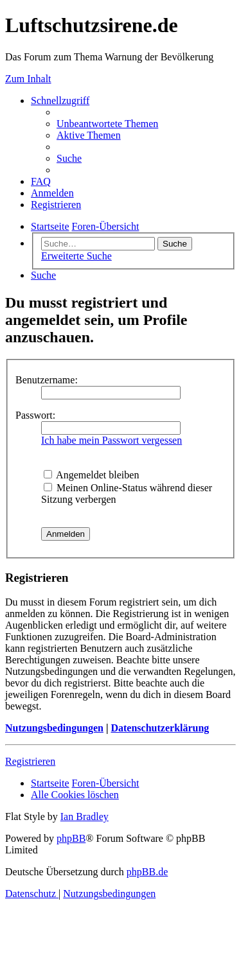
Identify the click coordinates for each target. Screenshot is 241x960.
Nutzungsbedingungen (54, 727)
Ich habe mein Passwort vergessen (111, 440)
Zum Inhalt (28, 78)
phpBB (71, 838)
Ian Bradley (84, 816)
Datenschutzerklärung (160, 727)
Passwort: (35, 415)
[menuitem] (107, 123)
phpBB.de (147, 871)
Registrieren (30, 761)
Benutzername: (46, 379)
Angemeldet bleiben (91, 474)
